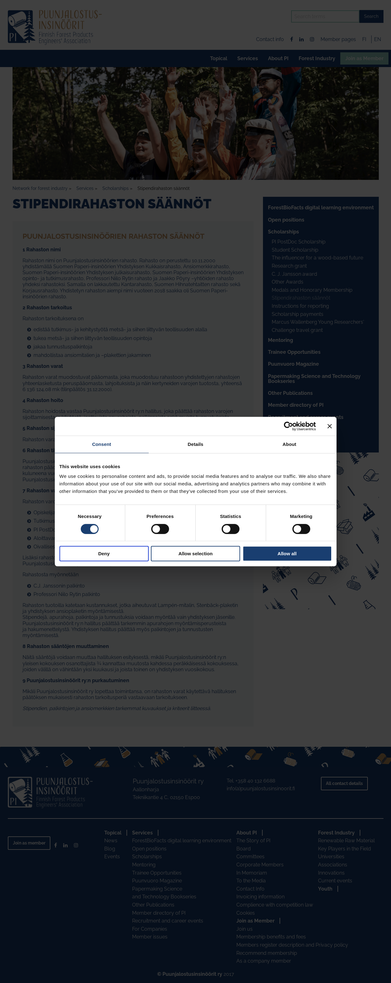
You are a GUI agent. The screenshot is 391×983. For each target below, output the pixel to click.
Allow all (287, 553)
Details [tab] (195, 444)
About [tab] (289, 444)
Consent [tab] (101, 444)
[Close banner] (329, 426)
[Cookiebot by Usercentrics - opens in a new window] (288, 426)
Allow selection (195, 553)
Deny (104, 553)
